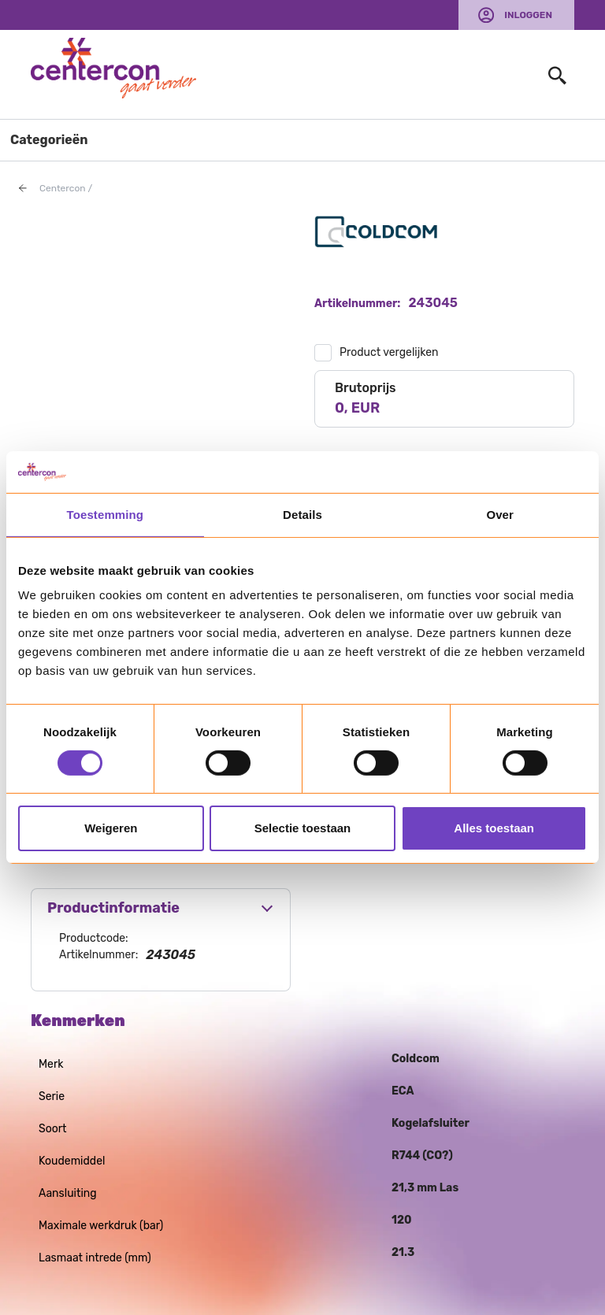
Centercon (62, 188)
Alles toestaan (494, 828)
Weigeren (110, 828)
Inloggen (528, 14)
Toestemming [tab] (105, 513)
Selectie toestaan (302, 828)
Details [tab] (302, 513)
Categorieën (49, 139)
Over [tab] (500, 513)
